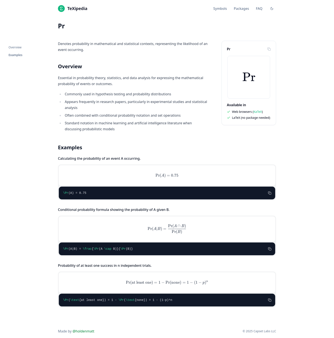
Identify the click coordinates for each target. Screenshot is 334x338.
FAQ (259, 8)
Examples (15, 55)
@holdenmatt (83, 331)
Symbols (220, 8)
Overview (15, 47)
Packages (241, 8)
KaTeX (257, 112)
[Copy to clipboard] (269, 49)
